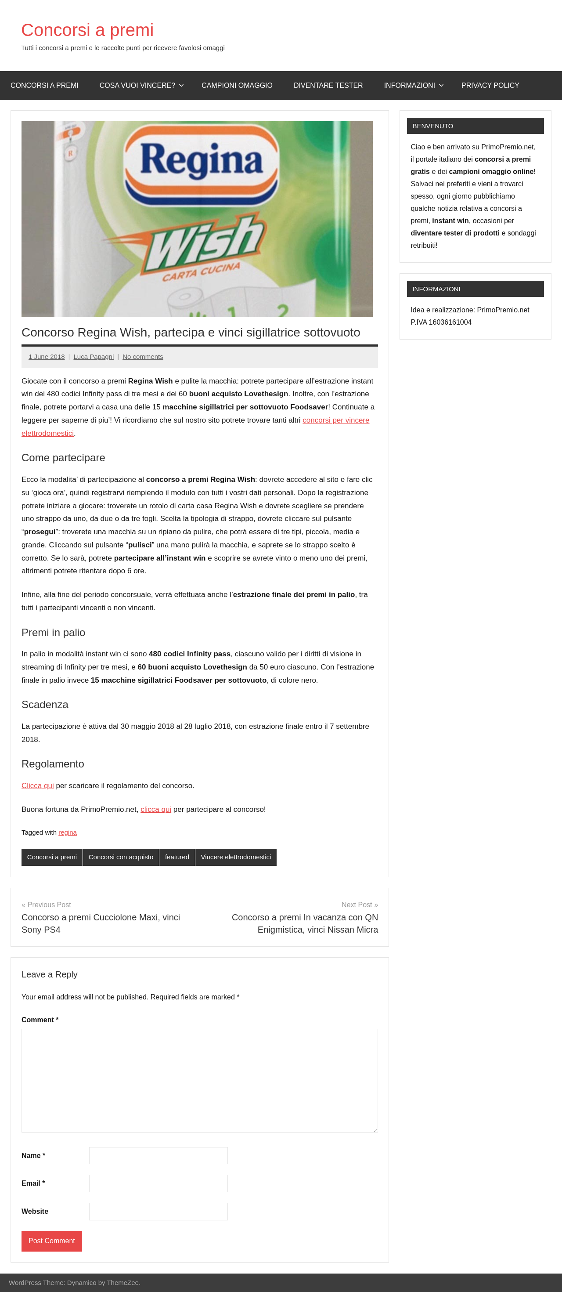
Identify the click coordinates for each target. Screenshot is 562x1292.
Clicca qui (38, 786)
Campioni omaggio (237, 85)
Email (33, 1183)
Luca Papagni (93, 356)
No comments (142, 356)
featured (177, 857)
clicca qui (155, 809)
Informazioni (414, 85)
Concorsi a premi (87, 30)
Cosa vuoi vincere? (142, 85)
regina (67, 832)
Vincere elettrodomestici (236, 857)
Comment (40, 1020)
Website (35, 1211)
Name (33, 1155)
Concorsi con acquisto (121, 857)
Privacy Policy (490, 85)
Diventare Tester (328, 85)
